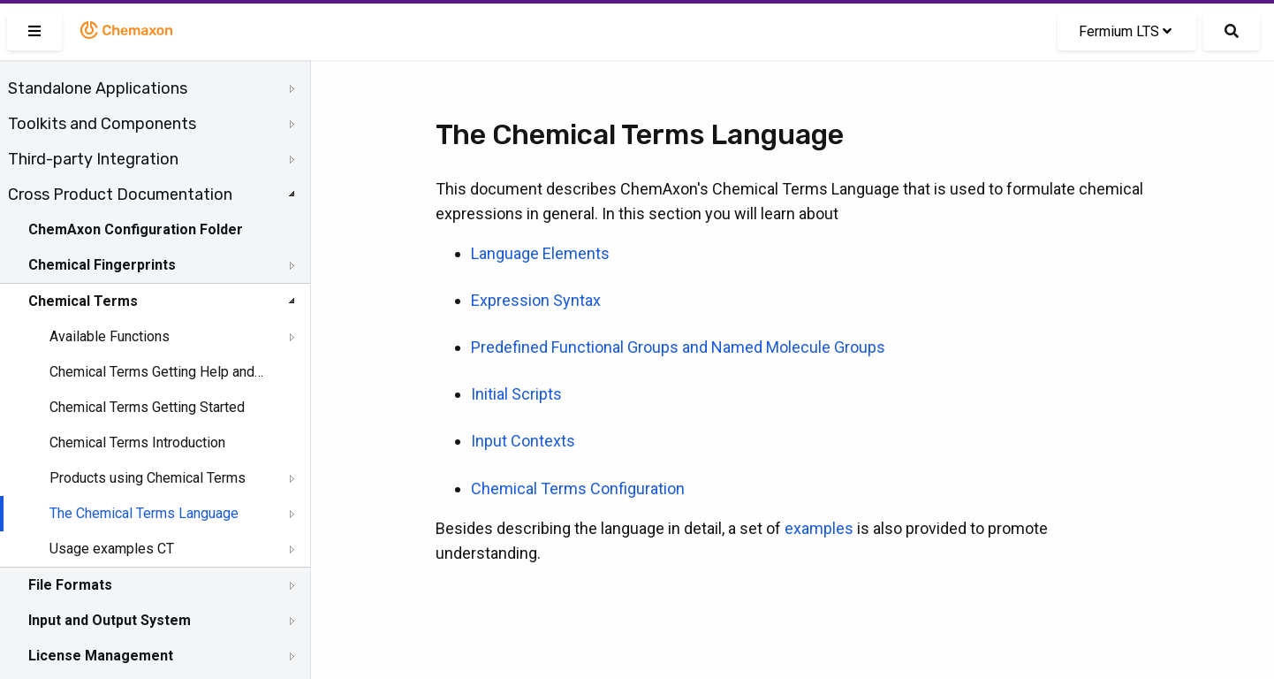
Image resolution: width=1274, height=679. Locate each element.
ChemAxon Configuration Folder (135, 229)
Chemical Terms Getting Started (147, 407)
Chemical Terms (83, 301)
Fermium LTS (1125, 31)
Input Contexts (523, 440)
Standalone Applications (97, 88)
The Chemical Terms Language (144, 513)
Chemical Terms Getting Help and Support (156, 371)
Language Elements (540, 253)
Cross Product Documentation (120, 194)
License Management (100, 655)
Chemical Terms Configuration (578, 488)
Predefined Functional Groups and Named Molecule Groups (678, 347)
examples (819, 528)
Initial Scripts (516, 394)
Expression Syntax (536, 300)
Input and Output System (109, 620)
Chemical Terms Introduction (137, 442)
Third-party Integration (93, 159)
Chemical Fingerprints (102, 264)
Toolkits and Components (102, 124)
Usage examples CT (111, 548)
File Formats (70, 584)
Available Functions (109, 336)
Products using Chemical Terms (147, 477)
